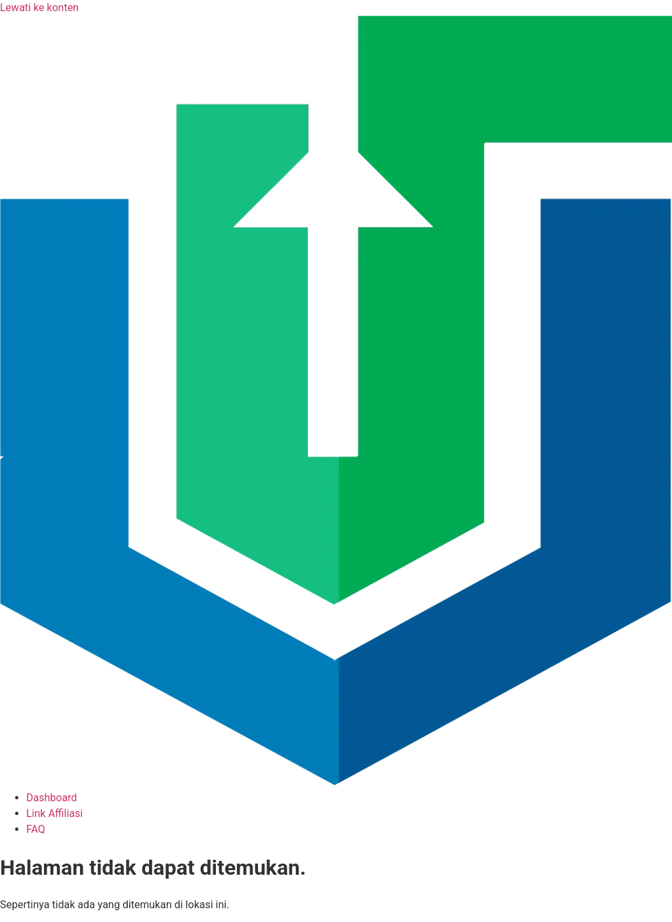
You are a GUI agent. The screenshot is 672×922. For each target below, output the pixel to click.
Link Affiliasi (54, 813)
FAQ (35, 829)
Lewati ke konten (39, 7)
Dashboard (51, 797)
